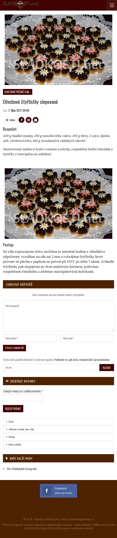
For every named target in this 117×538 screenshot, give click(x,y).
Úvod (11, 421)
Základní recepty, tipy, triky (21, 429)
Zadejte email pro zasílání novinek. (23, 391)
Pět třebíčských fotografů (22, 468)
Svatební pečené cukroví (18, 92)
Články (12, 436)
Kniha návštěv (15, 444)
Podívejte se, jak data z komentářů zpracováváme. (82, 359)
